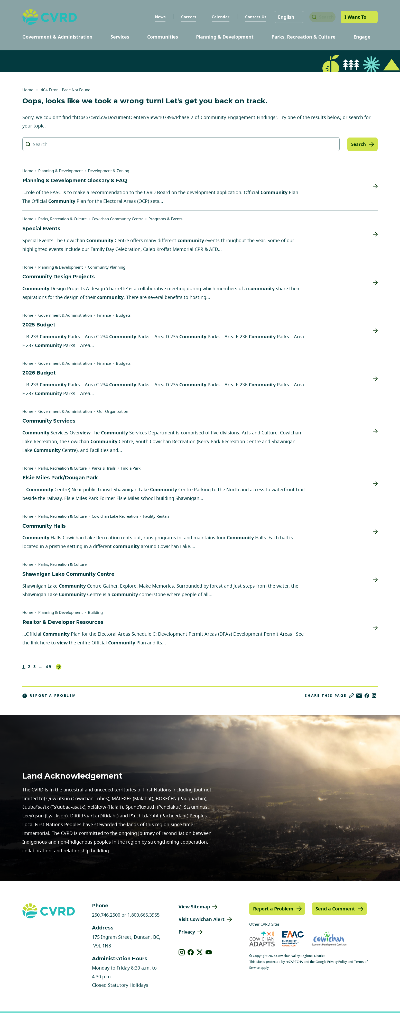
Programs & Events (165, 218)
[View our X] (200, 952)
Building (95, 612)
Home (27, 89)
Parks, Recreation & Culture (304, 37)
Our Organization (112, 411)
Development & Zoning (108, 170)
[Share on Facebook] (366, 695)
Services (119, 37)
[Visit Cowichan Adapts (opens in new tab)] (262, 938)
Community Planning (106, 267)
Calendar (215, 16)
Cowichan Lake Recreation (115, 516)
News (155, 16)
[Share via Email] (359, 695)
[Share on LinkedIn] (374, 695)
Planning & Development (225, 37)
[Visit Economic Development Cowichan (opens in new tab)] (329, 938)
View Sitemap (194, 907)
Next (58, 667)
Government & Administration (57, 37)
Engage (362, 37)
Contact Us (250, 16)
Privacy (187, 932)
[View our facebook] (191, 952)
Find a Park (131, 468)
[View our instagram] (182, 952)
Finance (104, 315)
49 (49, 666)
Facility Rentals (156, 516)
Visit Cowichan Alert (202, 919)
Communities (162, 37)
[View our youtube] (209, 952)
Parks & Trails (104, 468)
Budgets (123, 315)
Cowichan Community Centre (117, 218)
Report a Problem (49, 695)
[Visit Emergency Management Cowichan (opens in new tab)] (293, 938)
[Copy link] (351, 695)
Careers (183, 16)
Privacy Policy (337, 962)
